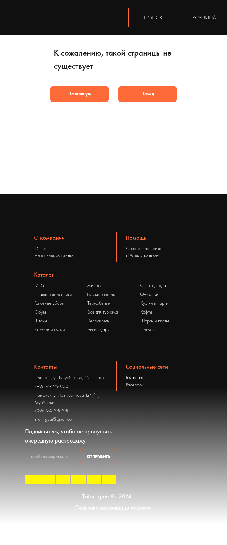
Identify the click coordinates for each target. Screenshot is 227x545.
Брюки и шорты (101, 294)
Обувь (41, 312)
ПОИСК (153, 17)
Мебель (41, 285)
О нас (40, 248)
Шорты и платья (155, 321)
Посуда (147, 330)
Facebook (134, 385)
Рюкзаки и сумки (49, 330)
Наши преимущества (54, 256)
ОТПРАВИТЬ (99, 456)
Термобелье (98, 303)
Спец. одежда (153, 285)
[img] (174, 17)
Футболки (149, 294)
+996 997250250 (51, 386)
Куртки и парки (154, 303)
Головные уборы (49, 303)
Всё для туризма (102, 312)
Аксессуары (98, 330)
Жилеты (94, 285)
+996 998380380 (52, 411)
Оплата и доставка (143, 248)
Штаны (40, 321)
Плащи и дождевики (53, 294)
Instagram (134, 377)
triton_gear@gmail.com (54, 419)
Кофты (146, 312)
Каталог (44, 274)
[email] (49, 456)
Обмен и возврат (142, 256)
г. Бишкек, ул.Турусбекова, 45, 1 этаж (69, 377)
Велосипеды (98, 321)
